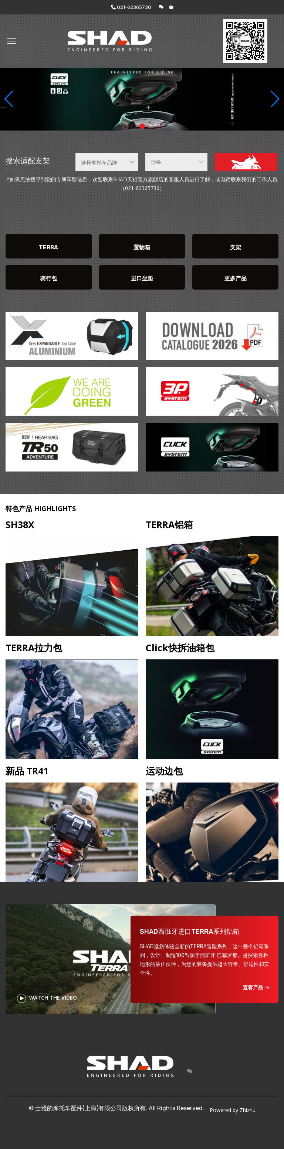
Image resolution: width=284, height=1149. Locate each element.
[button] (275, 99)
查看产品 (256, 987)
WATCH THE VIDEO (47, 998)
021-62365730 (131, 7)
